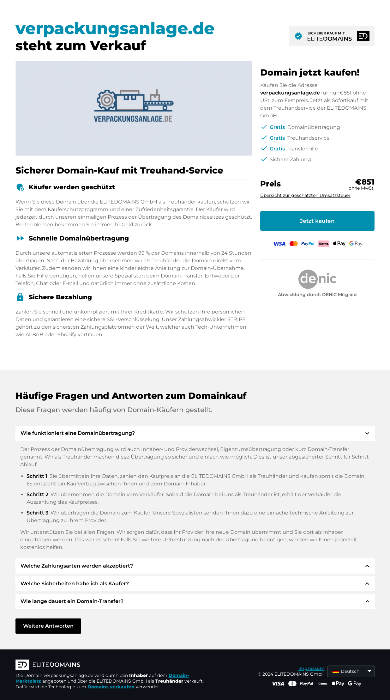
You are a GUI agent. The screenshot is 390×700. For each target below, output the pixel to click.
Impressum (311, 668)
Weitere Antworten (48, 626)
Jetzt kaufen (317, 221)
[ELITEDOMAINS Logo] (110, 665)
